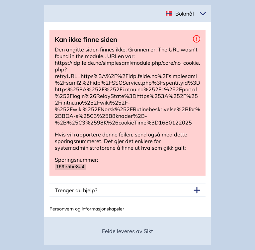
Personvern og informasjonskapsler (86, 208)
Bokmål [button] (184, 13)
